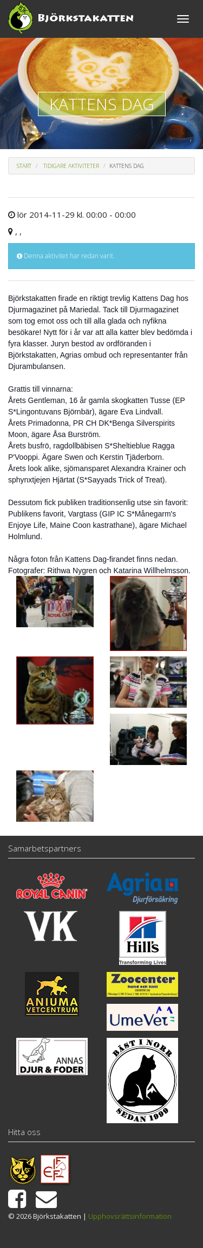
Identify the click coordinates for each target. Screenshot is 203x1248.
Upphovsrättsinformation (130, 1216)
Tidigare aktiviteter (71, 166)
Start (24, 166)
